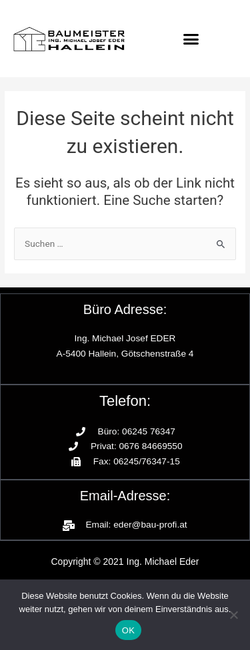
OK (128, 630)
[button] (190, 38)
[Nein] (233, 614)
